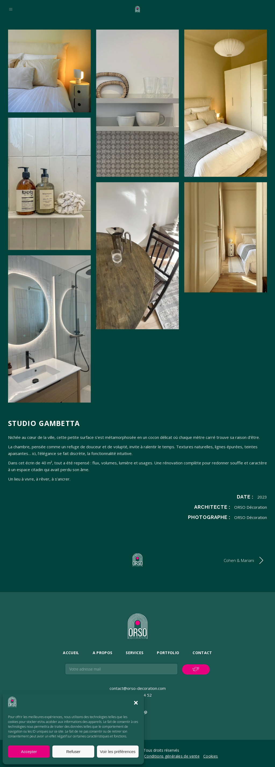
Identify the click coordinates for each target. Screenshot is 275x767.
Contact (202, 652)
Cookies (210, 756)
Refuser (73, 751)
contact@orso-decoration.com (138, 688)
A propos (103, 652)
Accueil (71, 652)
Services (134, 652)
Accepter (29, 751)
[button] (136, 702)
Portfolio (168, 652)
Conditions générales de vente (172, 756)
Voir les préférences (118, 751)
